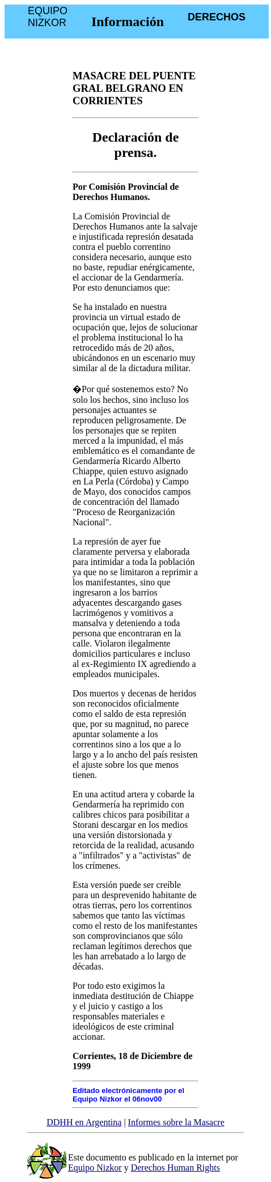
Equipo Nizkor (95, 1167)
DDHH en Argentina (83, 1122)
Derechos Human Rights (175, 1167)
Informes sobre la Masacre (176, 1122)
